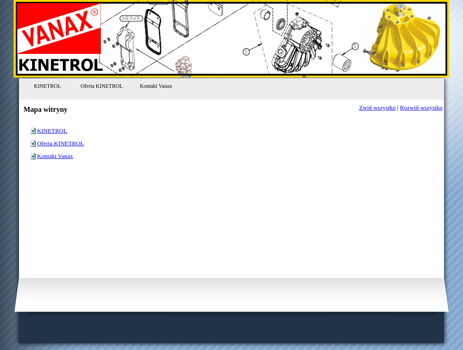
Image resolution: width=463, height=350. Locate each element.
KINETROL (52, 130)
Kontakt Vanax (55, 156)
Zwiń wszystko (377, 107)
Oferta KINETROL (60, 143)
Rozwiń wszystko (421, 107)
